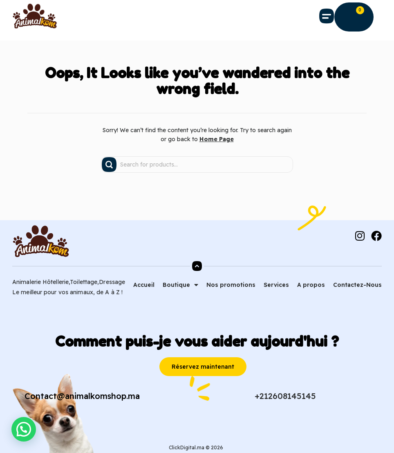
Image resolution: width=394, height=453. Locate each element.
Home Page (216, 139)
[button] (327, 16)
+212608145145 (285, 396)
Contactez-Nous (357, 284)
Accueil (143, 284)
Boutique (180, 285)
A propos (311, 284)
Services (276, 284)
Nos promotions (230, 284)
